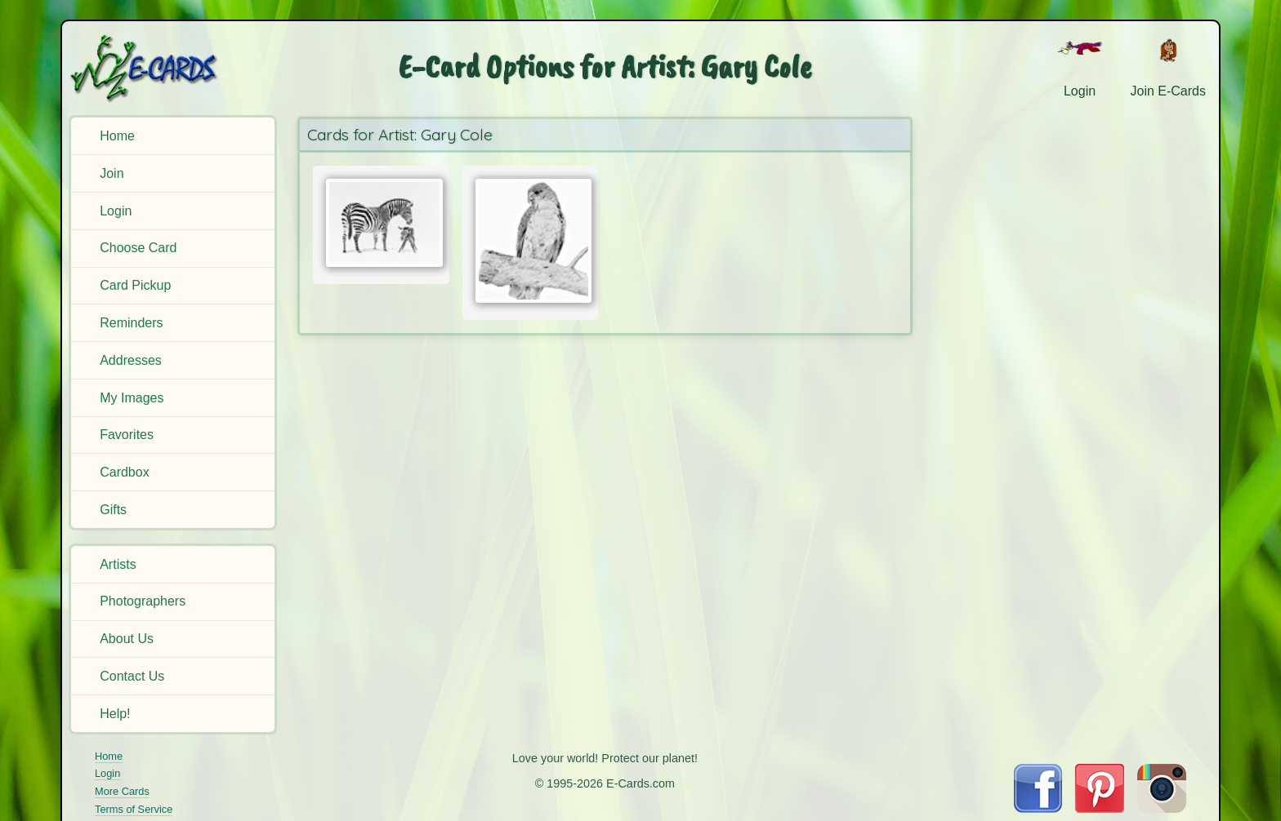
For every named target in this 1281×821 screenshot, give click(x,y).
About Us (127, 639)
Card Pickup (135, 285)
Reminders (131, 323)
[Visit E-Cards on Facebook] (1038, 808)
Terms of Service (133, 809)
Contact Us (132, 676)
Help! (115, 714)
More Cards (122, 791)
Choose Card (138, 248)
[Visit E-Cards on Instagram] (1161, 808)
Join (111, 173)
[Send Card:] (381, 223)
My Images (131, 398)
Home (117, 136)
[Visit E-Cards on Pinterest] (1099, 808)
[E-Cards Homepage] (171, 68)
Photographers (142, 601)
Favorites (127, 435)
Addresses (131, 360)
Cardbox (124, 472)
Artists (118, 564)
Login (116, 211)
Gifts (113, 510)
